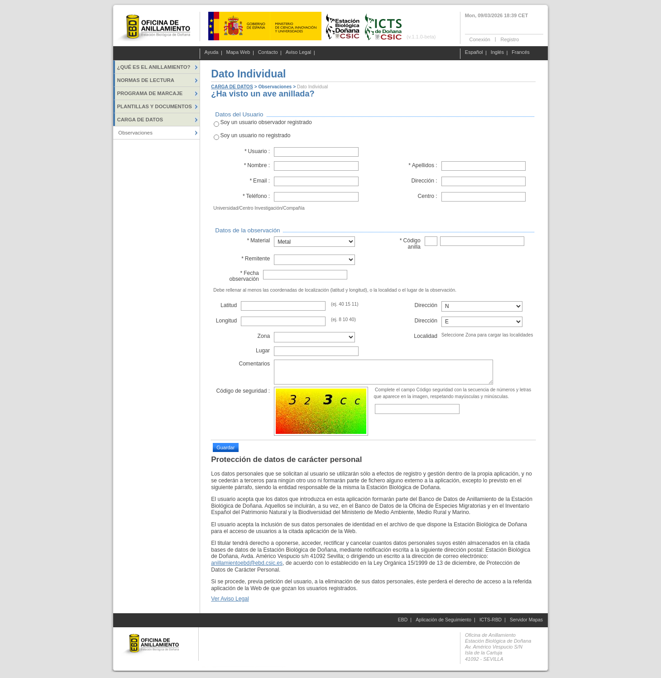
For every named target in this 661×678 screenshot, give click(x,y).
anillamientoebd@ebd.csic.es (247, 563)
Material (258, 240)
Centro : (427, 196)
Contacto (268, 52)
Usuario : (257, 151)
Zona (263, 336)
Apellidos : (422, 165)
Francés (521, 52)
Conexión (479, 39)
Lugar (263, 350)
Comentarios (254, 364)
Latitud (228, 305)
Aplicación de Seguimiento (443, 619)
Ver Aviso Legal (230, 599)
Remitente (255, 258)
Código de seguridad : (243, 391)
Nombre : (257, 165)
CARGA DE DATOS (232, 86)
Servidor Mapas (526, 619)
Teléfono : (256, 196)
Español (474, 52)
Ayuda (212, 52)
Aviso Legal (298, 52)
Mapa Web (238, 52)
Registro (509, 39)
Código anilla (410, 243)
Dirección (426, 305)
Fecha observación (244, 276)
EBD (402, 619)
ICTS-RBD (490, 619)
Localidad (425, 336)
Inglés (497, 52)
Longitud (226, 320)
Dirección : (424, 181)
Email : (259, 181)
